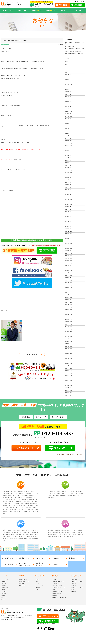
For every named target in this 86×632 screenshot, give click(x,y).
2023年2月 (68, 165)
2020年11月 (68, 231)
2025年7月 (68, 94)
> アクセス (3, 599)
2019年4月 (68, 277)
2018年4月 (68, 307)
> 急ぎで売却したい (23, 583)
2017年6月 (68, 331)
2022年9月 (68, 177)
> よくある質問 (4, 591)
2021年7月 (68, 211)
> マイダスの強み (4, 579)
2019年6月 (68, 272)
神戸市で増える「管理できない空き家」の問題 (74, 53)
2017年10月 (68, 321)
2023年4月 (68, 160)
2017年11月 (68, 319)
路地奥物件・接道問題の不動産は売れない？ (73, 51)
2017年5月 (68, 334)
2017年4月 (68, 336)
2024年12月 (68, 111)
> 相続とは (54, 589)
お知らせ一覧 (32, 354)
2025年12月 (68, 82)
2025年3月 (68, 104)
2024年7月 (68, 123)
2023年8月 (68, 150)
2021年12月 (68, 199)
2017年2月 (68, 341)
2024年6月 (68, 126)
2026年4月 (68, 72)
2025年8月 (68, 91)
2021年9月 (68, 206)
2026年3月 (68, 74)
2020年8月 (68, 238)
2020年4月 (68, 248)
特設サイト (63, 10)
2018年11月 (68, 289)
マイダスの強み (22, 10)
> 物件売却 (3, 583)
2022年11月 (68, 172)
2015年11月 (68, 378)
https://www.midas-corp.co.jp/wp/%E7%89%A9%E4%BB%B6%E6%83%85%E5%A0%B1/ (25, 125)
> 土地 (36, 589)
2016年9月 (68, 353)
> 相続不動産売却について (57, 591)
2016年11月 (68, 348)
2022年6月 (68, 184)
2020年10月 (68, 233)
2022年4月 (68, 189)
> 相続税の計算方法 (56, 595)
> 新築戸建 (73, 583)
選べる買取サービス (8, 10)
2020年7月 (68, 241)
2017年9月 (68, 324)
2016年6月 (68, 360)
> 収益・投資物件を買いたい (77, 581)
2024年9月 (68, 118)
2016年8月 (68, 356)
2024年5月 (68, 128)
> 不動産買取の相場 (56, 583)
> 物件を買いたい (74, 579)
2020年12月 (68, 228)
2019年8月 (68, 267)
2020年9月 (68, 236)
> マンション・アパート (40, 585)
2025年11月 (68, 84)
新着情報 (66, 61)
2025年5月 (68, 99)
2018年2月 (68, 312)
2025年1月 (68, 108)
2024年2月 (68, 135)
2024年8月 (68, 121)
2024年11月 (68, 113)
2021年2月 (68, 223)
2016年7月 (68, 358)
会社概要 (77, 10)
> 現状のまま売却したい (24, 585)
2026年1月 (68, 79)
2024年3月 (68, 133)
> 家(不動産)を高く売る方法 (58, 581)
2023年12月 (68, 140)
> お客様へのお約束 (5, 587)
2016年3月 (68, 368)
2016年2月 (68, 370)
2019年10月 (68, 263)
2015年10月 (68, 380)
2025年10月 (68, 86)
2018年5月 (68, 304)
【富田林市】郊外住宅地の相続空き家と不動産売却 (75, 48)
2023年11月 (68, 143)
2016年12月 (68, 346)
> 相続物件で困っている (24, 581)
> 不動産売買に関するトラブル (58, 587)
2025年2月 (68, 106)
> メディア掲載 (4, 597)
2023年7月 (68, 152)
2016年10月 (68, 351)
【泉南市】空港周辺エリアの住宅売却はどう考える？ (74, 43)
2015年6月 (68, 390)
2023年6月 (68, 155)
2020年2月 (68, 253)
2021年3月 (68, 221)
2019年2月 (68, 282)
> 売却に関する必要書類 (57, 585)
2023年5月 (68, 157)
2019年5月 (68, 275)
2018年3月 (68, 309)
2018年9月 (68, 294)
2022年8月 (68, 179)
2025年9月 (68, 89)
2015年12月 (68, 375)
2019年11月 (68, 260)
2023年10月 (68, 145)
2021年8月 (68, 209)
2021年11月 (68, 201)
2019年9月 (68, 265)
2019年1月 (68, 285)
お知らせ (5, 44)
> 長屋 (36, 581)
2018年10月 (68, 292)
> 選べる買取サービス (5, 581)
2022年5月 (68, 187)
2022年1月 (68, 196)
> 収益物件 (73, 591)
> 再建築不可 (38, 587)
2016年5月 (68, 363)
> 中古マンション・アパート (77, 587)
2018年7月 (68, 299)
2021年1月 (68, 226)
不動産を (36, 10)
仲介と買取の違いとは (69, 46)
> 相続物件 (3, 585)
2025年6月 (68, 96)
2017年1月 (68, 343)
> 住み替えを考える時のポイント (59, 597)
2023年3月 (68, 162)
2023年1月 (68, 167)
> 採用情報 (3, 595)
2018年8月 (68, 297)
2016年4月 (68, 365)
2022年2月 (68, 194)
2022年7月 (68, 182)
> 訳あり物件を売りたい (24, 579)
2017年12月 (68, 316)
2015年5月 (68, 392)
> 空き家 (37, 579)
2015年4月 (68, 395)
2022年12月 (68, 170)
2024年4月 (68, 130)
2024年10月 (68, 116)
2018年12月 (68, 287)
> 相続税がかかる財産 (56, 593)
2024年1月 (68, 138)
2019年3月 (68, 280)
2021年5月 (68, 216)
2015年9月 (68, 382)
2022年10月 (68, 174)
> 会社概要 (3, 593)
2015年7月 (68, 387)
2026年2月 (68, 77)
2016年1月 (68, 373)
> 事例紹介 (3, 589)
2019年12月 (68, 258)
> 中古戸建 (73, 585)
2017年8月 (68, 326)
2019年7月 (68, 270)
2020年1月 (68, 255)
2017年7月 (68, 329)
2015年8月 (68, 385)
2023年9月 (68, 148)
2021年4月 (68, 219)
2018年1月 (68, 314)
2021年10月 (68, 204)
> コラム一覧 (55, 579)
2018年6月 (68, 302)
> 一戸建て (37, 583)
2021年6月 (68, 214)
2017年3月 (68, 338)
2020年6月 (68, 243)
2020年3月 (68, 250)
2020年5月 (68, 245)
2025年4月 (68, 101)
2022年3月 (68, 192)
